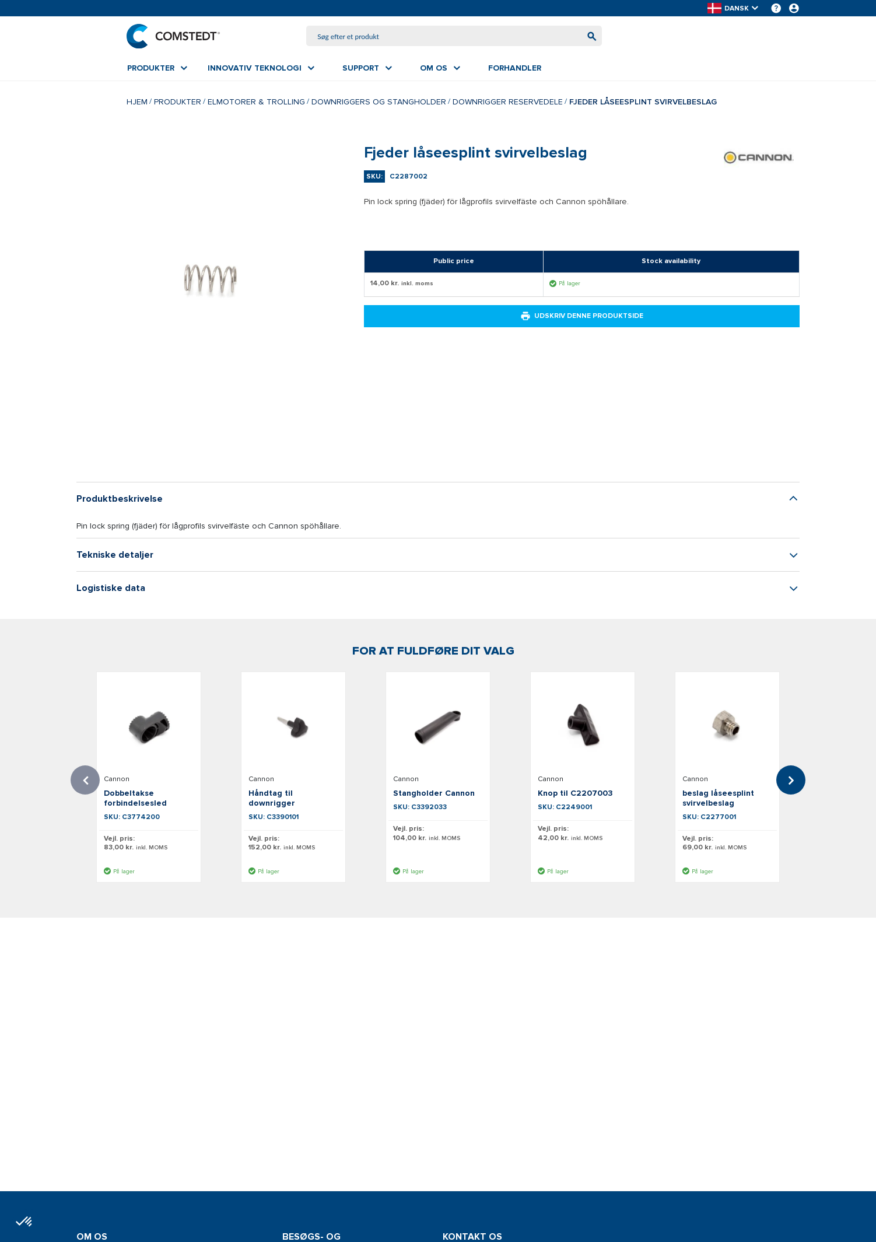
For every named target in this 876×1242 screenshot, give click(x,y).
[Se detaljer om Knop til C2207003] (583, 726)
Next (790, 780)
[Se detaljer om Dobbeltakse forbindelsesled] (149, 726)
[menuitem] (157, 68)
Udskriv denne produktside (581, 317)
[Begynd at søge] (591, 36)
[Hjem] (173, 36)
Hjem (137, 102)
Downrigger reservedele (508, 102)
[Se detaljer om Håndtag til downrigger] (293, 726)
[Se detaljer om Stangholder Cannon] (438, 726)
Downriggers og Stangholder (378, 102)
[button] (734, 8)
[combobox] (454, 36)
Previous (85, 780)
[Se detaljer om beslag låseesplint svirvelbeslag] (727, 726)
